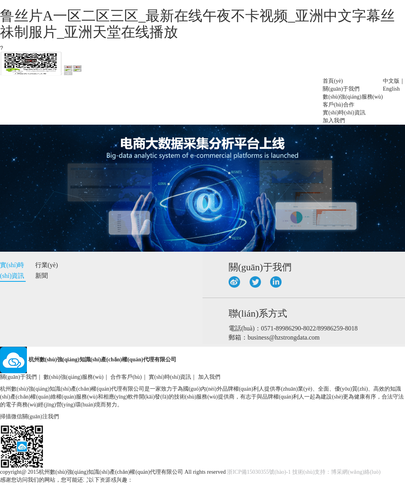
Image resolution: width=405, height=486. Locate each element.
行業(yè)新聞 (46, 270)
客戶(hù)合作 (338, 105)
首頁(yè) (333, 81)
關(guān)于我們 (341, 89)
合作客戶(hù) (126, 377)
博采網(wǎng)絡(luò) (355, 472)
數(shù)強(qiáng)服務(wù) (353, 97)
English (391, 89)
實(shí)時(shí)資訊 (344, 113)
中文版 (391, 81)
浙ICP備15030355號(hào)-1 (259, 472)
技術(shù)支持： (311, 472)
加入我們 (334, 120)
